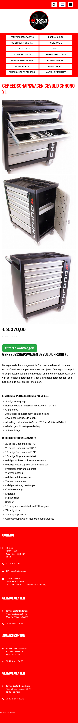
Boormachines (56, 37)
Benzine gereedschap (22, 60)
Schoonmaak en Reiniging (22, 72)
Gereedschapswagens (22, 37)
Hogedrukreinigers (56, 54)
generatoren (22, 66)
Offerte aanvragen (19, 348)
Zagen (56, 49)
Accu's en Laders (22, 54)
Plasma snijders (55, 60)
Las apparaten (55, 66)
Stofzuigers (56, 43)
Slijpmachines (22, 49)
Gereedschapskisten (22, 43)
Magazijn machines (56, 72)
